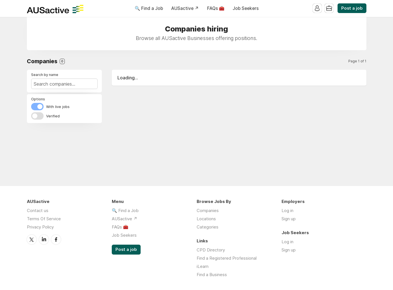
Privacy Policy (40, 227)
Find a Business (212, 274)
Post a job (352, 8)
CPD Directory (211, 250)
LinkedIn (44, 239)
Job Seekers (246, 8)
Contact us (37, 210)
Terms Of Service (44, 218)
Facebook (56, 239)
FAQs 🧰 (215, 8)
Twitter (31, 239)
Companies (208, 210)
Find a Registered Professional (227, 258)
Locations (206, 218)
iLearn (203, 266)
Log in (287, 210)
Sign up (289, 218)
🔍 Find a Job (149, 8)
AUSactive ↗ (185, 8)
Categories (207, 227)
